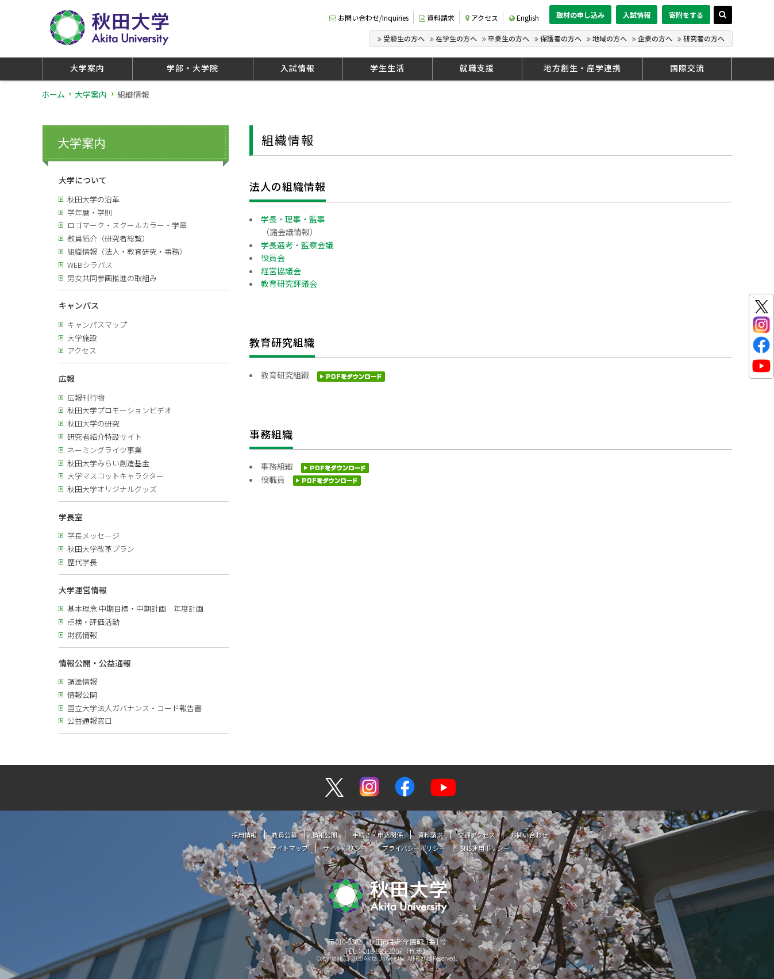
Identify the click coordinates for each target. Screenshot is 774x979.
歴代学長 (82, 561)
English (524, 17)
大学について (83, 180)
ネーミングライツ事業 (104, 449)
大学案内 (87, 68)
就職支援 (477, 68)
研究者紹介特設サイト (104, 436)
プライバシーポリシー (413, 848)
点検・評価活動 (93, 621)
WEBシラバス (90, 264)
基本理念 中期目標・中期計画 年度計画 (135, 608)
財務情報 (82, 634)
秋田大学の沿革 (93, 199)
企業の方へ (655, 38)
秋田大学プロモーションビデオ (119, 410)
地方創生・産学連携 (582, 68)
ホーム (52, 94)
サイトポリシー (345, 848)
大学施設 (82, 337)
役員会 (273, 257)
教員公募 (284, 834)
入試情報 (636, 15)
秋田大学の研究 (93, 423)
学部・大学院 (192, 68)
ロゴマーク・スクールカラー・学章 (127, 225)
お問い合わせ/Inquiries (369, 17)
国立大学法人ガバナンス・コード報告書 (134, 707)
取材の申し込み (580, 15)
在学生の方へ (456, 38)
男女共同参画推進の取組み (112, 277)
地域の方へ (609, 38)
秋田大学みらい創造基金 (108, 463)
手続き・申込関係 (377, 834)
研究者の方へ (704, 38)
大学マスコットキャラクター (115, 475)
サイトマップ (289, 848)
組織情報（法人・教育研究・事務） (127, 251)
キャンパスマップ (97, 324)
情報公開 (82, 694)
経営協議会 (281, 271)
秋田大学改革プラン (100, 548)
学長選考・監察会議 (297, 245)
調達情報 (82, 681)
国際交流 (687, 68)
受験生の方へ (404, 38)
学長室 (71, 517)
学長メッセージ (93, 535)
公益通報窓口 (89, 720)
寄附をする (686, 15)
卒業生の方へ (508, 38)
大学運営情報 (83, 590)
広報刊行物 (86, 397)
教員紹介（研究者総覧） (108, 238)
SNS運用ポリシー (485, 848)
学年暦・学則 (89, 212)
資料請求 (437, 17)
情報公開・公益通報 (95, 663)
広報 (67, 378)
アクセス (481, 17)
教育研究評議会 (289, 283)
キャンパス (79, 305)
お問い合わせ (529, 834)
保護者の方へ (561, 38)
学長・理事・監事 (293, 219)
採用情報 (244, 834)
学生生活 (387, 68)
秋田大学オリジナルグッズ (112, 488)
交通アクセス (476, 834)
